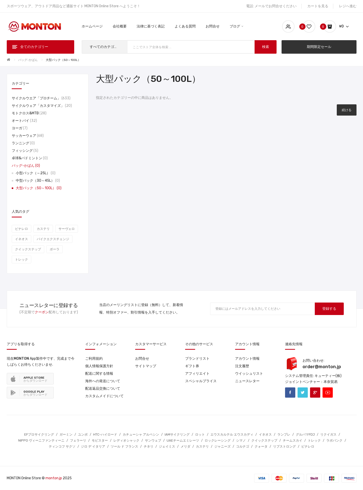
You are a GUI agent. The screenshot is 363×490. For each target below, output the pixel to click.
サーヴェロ (66, 229)
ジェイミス (167, 446)
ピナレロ (21, 229)
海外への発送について (102, 381)
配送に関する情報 (99, 373)
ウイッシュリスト (249, 373)
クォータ (261, 446)
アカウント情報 (247, 358)
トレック (21, 259)
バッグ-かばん (28, 60)
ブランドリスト (197, 358)
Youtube (328, 392)
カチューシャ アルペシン (141, 434)
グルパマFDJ (305, 434)
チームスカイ (292, 440)
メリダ (185, 446)
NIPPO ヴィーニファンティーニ (41, 440)
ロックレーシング (218, 440)
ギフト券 (192, 366)
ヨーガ (19, 128)
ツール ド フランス (124, 446)
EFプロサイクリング (39, 434)
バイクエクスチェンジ (53, 239)
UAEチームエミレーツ (183, 440)
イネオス (21, 239)
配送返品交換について (102, 388)
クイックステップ (28, 249)
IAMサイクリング (177, 434)
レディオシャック (126, 440)
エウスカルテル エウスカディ (231, 434)
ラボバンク (334, 440)
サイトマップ (145, 366)
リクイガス (328, 434)
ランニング (23, 143)
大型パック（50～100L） (63, 60)
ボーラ (54, 249)
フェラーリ (78, 440)
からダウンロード (35, 379)
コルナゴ (242, 446)
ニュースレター (247, 381)
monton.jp (53, 478)
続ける (347, 110)
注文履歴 (242, 366)
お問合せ (142, 358)
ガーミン (65, 434)
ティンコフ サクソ (62, 446)
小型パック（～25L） (35, 173)
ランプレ (283, 434)
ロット (200, 434)
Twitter (303, 392)
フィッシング (25, 151)
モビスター (100, 440)
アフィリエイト (197, 373)
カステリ (43, 229)
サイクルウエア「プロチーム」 (41, 98)
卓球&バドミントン (30, 158)
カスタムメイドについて (104, 396)
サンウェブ (153, 440)
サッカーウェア (28, 136)
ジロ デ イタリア (93, 446)
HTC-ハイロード (105, 434)
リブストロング (284, 446)
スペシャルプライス (201, 381)
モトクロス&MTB (29, 113)
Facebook (290, 392)
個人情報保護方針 (99, 366)
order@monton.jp (322, 366)
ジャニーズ (222, 446)
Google (315, 392)
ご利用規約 (94, 358)
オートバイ (24, 121)
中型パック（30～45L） (38, 180)
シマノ (241, 440)
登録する (329, 309)
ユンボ (83, 434)
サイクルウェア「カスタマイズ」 (42, 106)
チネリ (148, 446)
